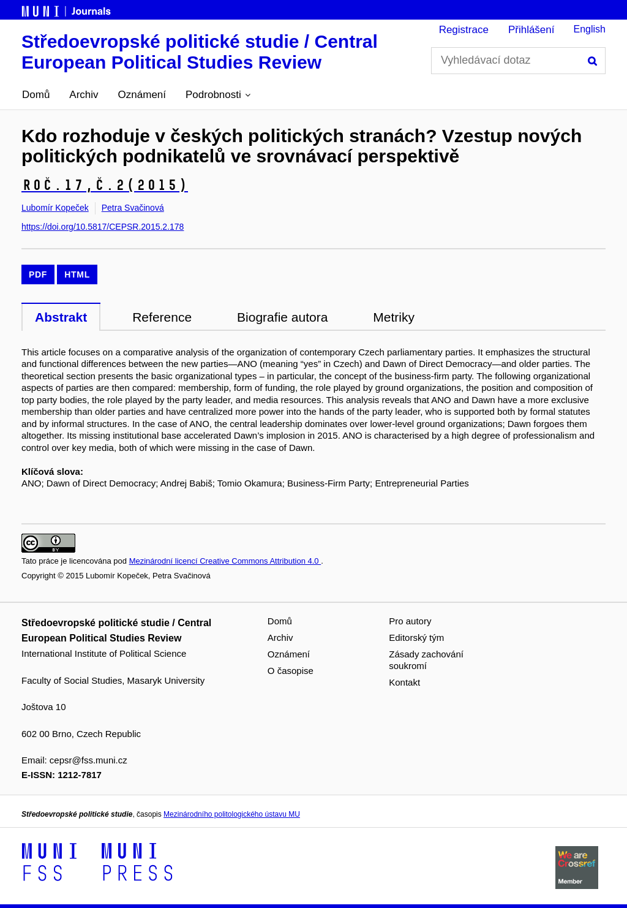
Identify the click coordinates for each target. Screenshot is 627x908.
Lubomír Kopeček (55, 208)
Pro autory (410, 621)
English (590, 29)
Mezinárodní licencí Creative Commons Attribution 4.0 (225, 561)
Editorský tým (416, 637)
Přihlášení (531, 30)
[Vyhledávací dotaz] (518, 60)
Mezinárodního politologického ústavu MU (231, 814)
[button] (218, 94)
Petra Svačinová (133, 208)
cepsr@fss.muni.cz (88, 760)
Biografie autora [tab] (282, 317)
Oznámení (142, 94)
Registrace (464, 30)
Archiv (83, 94)
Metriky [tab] (394, 317)
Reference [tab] (162, 317)
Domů (36, 94)
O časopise (291, 670)
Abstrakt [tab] (61, 317)
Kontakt (404, 682)
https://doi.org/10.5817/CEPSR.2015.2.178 (102, 227)
